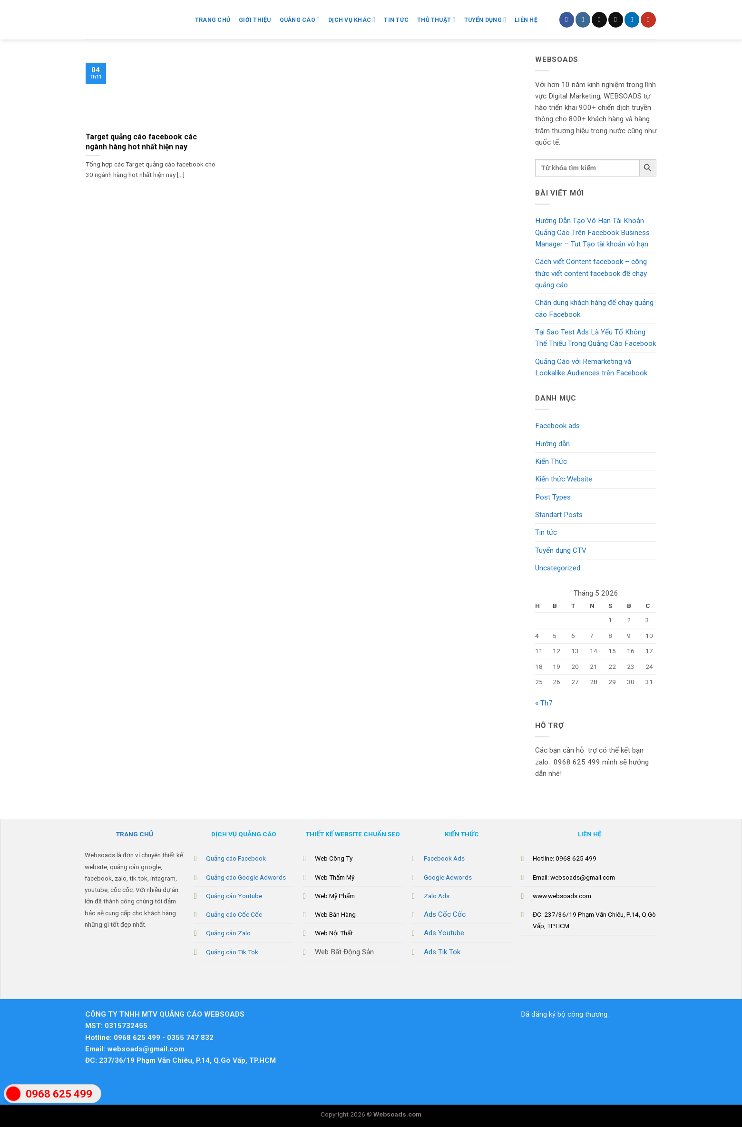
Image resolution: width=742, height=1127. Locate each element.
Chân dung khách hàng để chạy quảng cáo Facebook (594, 308)
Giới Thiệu (255, 20)
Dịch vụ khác (351, 19)
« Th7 (544, 703)
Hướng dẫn (552, 444)
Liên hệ (526, 20)
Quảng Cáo (300, 19)
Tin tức (546, 532)
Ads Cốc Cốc (445, 914)
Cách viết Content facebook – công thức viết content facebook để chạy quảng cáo (591, 273)
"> (13, 1099)
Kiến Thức (551, 461)
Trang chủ (212, 20)
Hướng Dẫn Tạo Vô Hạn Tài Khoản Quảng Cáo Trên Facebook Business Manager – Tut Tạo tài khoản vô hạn (592, 232)
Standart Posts (559, 514)
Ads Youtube (444, 933)
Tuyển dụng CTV (560, 550)
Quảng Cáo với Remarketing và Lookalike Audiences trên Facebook (591, 367)
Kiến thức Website (563, 479)
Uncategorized (557, 568)
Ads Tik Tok (442, 952)
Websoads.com (397, 1114)
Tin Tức (396, 20)
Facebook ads (557, 425)
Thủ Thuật (436, 19)
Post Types (553, 497)
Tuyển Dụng (485, 19)
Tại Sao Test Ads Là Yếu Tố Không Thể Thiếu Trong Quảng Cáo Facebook (595, 338)
